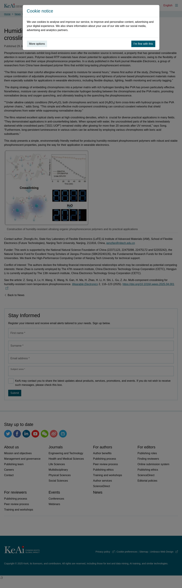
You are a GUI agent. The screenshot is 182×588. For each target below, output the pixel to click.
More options (37, 43)
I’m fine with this (143, 43)
